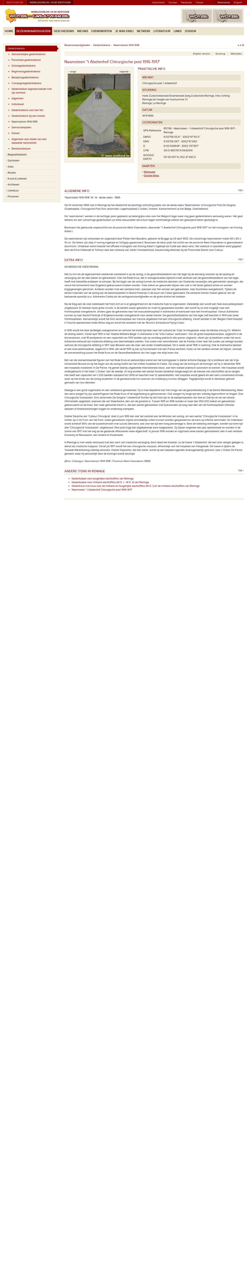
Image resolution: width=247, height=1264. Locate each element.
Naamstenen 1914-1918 (24, 121)
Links (178, 31)
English (238, 2)
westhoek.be (14, 2)
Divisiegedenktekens (24, 65)
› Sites (10, 166)
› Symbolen (12, 160)
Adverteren (158, 2)
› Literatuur (12, 190)
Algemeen (17, 98)
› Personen (12, 196)
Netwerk (143, 31)
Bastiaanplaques (21, 148)
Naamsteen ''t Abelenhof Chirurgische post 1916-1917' (102, 489)
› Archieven (12, 184)
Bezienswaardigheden (33, 31)
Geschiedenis (64, 31)
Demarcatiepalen (21, 127)
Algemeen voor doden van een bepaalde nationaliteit (29, 141)
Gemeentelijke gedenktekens (28, 54)
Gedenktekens (101, 45)
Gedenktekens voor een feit (27, 110)
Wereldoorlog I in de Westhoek (50, 2)
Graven (16, 133)
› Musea (11, 172)
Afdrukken (236, 53)
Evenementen (101, 31)
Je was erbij (124, 31)
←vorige (72, 71)
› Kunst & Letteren (16, 178)
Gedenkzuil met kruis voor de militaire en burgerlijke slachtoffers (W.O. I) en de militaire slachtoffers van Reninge (135, 486)
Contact (173, 2)
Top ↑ (241, 190)
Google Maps (151, 175)
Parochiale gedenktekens (26, 60)
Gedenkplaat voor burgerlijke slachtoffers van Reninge (103, 478)
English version (201, 53)
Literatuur (162, 31)
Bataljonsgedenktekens (25, 77)
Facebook (186, 2)
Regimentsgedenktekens (26, 71)
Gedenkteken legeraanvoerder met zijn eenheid (32, 90)
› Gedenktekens (15, 48)
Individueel (18, 104)
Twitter (199, 2)
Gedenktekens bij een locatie (28, 116)
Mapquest (149, 172)
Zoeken (190, 31)
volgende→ (124, 71)
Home (9, 31)
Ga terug (220, 53)
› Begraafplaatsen (16, 154)
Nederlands (223, 2)
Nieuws (82, 31)
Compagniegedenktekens (26, 83)
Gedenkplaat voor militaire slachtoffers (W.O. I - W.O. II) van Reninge (110, 482)
